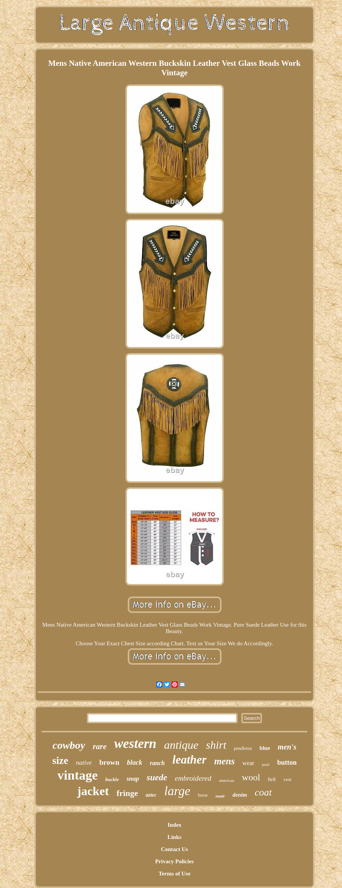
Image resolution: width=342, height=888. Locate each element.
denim (240, 795)
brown (109, 762)
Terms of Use (175, 873)
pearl (266, 764)
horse (203, 795)
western (135, 743)
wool (251, 777)
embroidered (193, 778)
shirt (216, 745)
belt (272, 779)
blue (265, 748)
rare (99, 746)
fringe (127, 793)
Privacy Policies (174, 861)
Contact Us (174, 849)
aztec (151, 795)
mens (224, 761)
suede (157, 777)
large (177, 791)
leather (189, 759)
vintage (78, 775)
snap (133, 778)
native (84, 762)
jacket (93, 791)
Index (174, 825)
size (60, 760)
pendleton (243, 748)
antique (181, 744)
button (287, 762)
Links (174, 837)
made (220, 796)
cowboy (69, 745)
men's (287, 747)
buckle (112, 779)
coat (263, 792)
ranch (157, 763)
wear (248, 763)
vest (287, 779)
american (226, 780)
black (134, 762)
